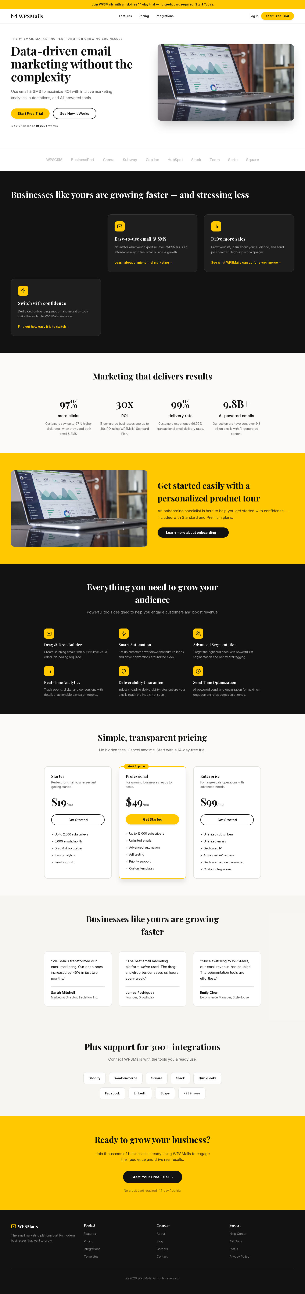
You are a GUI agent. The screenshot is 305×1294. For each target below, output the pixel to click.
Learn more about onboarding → (193, 532)
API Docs (236, 1241)
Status (234, 1249)
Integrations (165, 16)
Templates (91, 1256)
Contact (162, 1256)
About (161, 1233)
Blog (160, 1241)
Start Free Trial (277, 16)
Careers (162, 1249)
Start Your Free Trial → (153, 1177)
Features (125, 16)
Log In (254, 16)
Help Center (238, 1233)
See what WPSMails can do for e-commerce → (246, 262)
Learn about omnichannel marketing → (144, 262)
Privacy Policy (239, 1256)
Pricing (144, 16)
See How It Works (74, 113)
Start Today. (204, 4)
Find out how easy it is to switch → (44, 326)
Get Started (78, 820)
